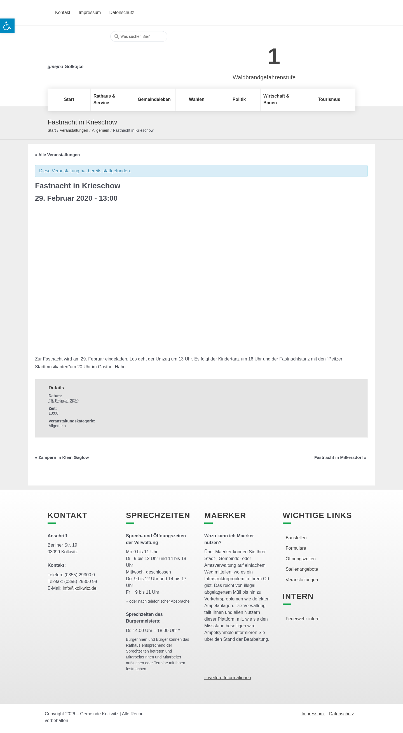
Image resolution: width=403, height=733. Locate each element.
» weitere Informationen (227, 677)
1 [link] (274, 56)
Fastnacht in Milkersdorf (340, 457)
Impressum (313, 713)
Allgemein (100, 130)
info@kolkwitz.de (79, 588)
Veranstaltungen (74, 130)
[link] (256, 53)
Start (52, 130)
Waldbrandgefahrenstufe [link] (264, 77)
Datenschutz (341, 713)
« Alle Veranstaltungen (57, 154)
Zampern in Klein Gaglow (62, 457)
